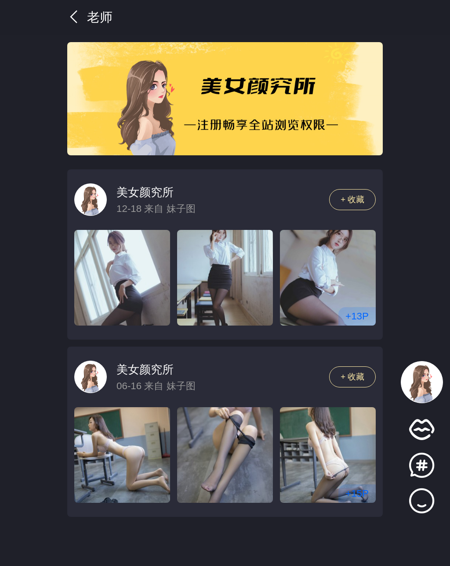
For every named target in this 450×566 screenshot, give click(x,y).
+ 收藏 (353, 199)
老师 (89, 17)
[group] (225, 98)
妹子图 (181, 208)
